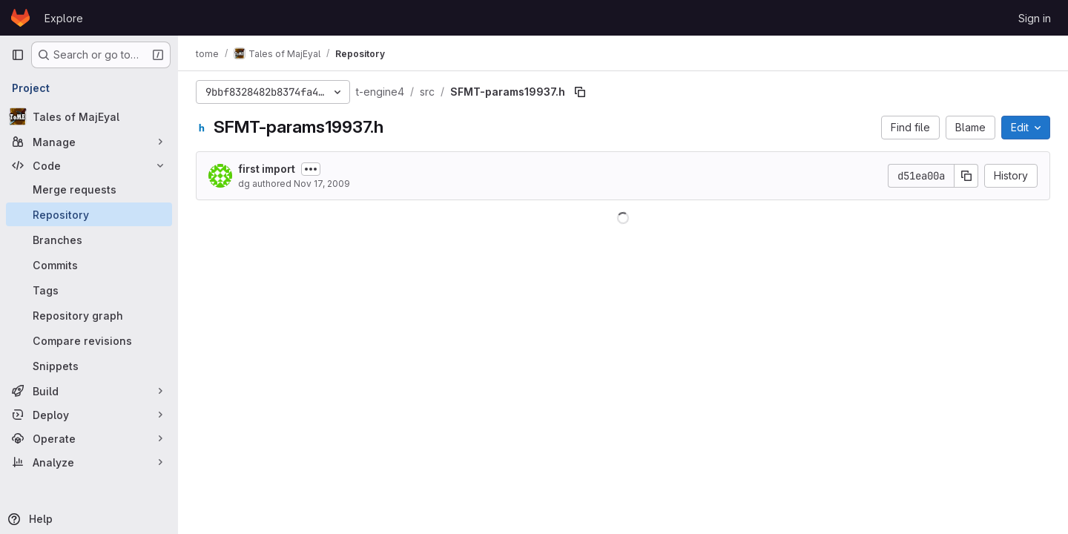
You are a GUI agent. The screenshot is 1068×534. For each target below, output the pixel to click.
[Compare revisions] (89, 340)
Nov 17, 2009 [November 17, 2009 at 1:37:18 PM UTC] (322, 183)
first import (266, 168)
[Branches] (89, 239)
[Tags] (89, 290)
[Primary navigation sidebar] (18, 55)
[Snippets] (89, 366)
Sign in (1034, 18)
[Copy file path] (580, 92)
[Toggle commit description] (310, 169)
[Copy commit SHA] (966, 176)
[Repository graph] (89, 315)
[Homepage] (20, 18)
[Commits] (89, 265)
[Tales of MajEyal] (89, 116)
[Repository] (89, 214)
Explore (63, 18)
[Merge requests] (89, 189)
